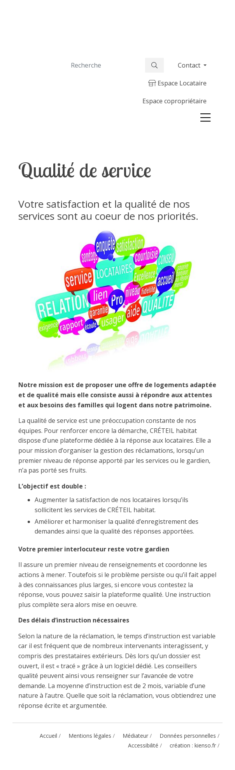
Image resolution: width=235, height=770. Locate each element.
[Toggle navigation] (205, 117)
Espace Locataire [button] (177, 83)
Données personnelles (188, 735)
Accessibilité (143, 745)
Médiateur (135, 735)
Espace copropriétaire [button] (174, 101)
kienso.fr (205, 745)
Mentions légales (89, 735)
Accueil (48, 735)
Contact (190, 65)
